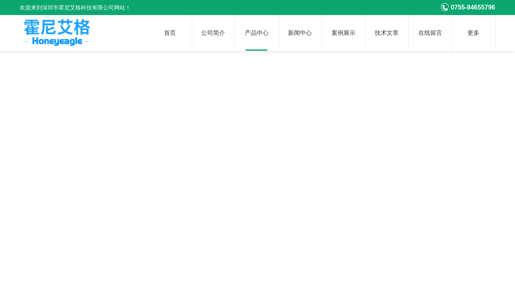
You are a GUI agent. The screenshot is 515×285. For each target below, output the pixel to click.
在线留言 (430, 33)
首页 (170, 33)
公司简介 (213, 33)
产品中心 (257, 33)
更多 (473, 33)
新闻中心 (300, 33)
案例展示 (343, 33)
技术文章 (387, 33)
